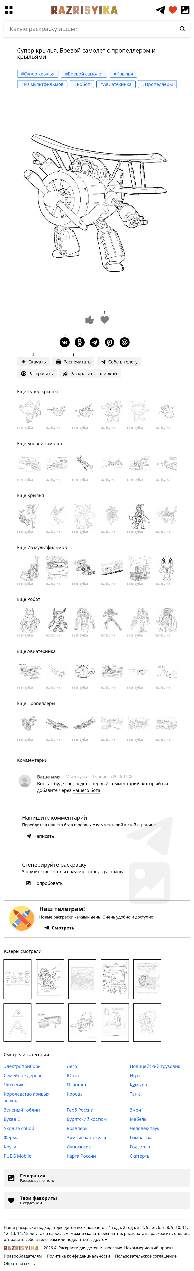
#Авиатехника (116, 84)
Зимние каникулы (86, 1137)
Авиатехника (41, 651)
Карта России (81, 1156)
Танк (135, 1094)
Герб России (80, 1110)
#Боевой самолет (84, 74)
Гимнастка (141, 1137)
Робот (33, 599)
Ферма (11, 1137)
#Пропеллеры (157, 84)
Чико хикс (15, 1085)
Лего (72, 1066)
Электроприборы (22, 1066)
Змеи (135, 1110)
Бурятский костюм (87, 1119)
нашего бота (86, 790)
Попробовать (44, 883)
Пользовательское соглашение (146, 1256)
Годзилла (140, 1147)
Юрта (73, 1075)
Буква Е (12, 1119)
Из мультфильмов (47, 547)
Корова (75, 1094)
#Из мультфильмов (42, 84)
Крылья (35, 495)
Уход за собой (19, 1128)
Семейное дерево (23, 1075)
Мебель (138, 1119)
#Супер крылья (38, 74)
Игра (135, 1075)
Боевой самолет (44, 443)
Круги (10, 1147)
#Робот (82, 84)
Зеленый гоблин (22, 1110)
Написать (40, 836)
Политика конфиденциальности (78, 1256)
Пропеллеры (41, 703)
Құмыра (138, 1085)
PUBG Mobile (17, 1156)
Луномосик (79, 1147)
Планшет (76, 1085)
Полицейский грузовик (155, 1066)
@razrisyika (76, 776)
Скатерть (140, 1156)
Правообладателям (23, 1256)
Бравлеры (78, 1128)
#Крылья (123, 74)
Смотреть (59, 928)
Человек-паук (145, 1128)
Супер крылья (42, 391)
